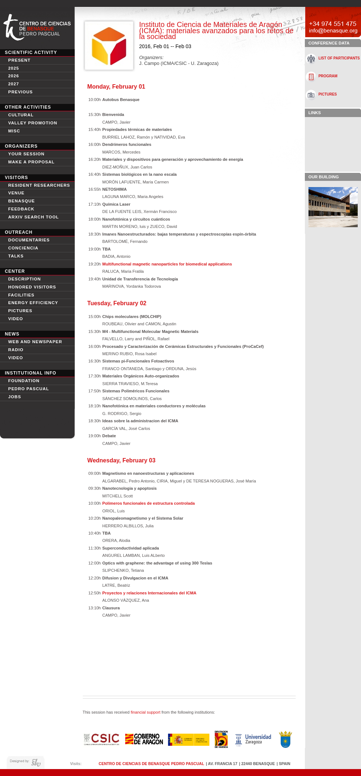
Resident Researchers (39, 185)
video (15, 319)
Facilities (21, 295)
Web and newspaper (35, 342)
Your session (26, 154)
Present (19, 60)
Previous (20, 92)
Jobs (14, 397)
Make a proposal (31, 162)
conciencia (23, 248)
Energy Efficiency (33, 302)
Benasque (21, 201)
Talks (16, 256)
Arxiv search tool (33, 217)
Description (24, 279)
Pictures (20, 311)
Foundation (23, 381)
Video (15, 358)
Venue (16, 193)
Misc (14, 131)
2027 (13, 84)
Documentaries (29, 240)
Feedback (21, 209)
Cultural (21, 115)
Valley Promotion (32, 123)
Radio (15, 350)
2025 (13, 68)
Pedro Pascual (28, 389)
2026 (13, 76)
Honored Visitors (32, 287)
